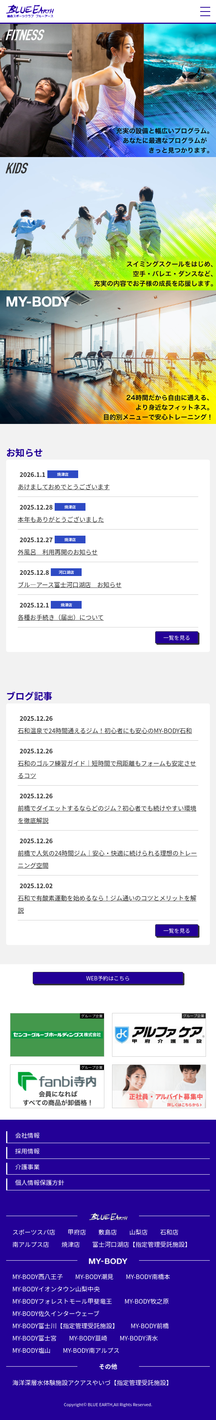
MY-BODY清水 (139, 1337)
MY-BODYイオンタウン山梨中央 (56, 1288)
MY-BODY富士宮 (34, 1337)
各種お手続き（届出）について (61, 617)
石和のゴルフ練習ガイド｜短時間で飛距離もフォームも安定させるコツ (107, 769)
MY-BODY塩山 (31, 1350)
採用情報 (27, 1151)
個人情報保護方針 (39, 1182)
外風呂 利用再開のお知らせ (58, 551)
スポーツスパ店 (33, 1231)
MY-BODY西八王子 (37, 1276)
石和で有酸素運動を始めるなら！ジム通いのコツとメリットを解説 (107, 904)
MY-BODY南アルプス (91, 1350)
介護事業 (27, 1166)
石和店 (169, 1231)
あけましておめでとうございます (64, 486)
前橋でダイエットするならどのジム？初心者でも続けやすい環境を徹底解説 (107, 814)
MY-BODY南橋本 (148, 1276)
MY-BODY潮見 (94, 1276)
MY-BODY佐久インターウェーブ (55, 1313)
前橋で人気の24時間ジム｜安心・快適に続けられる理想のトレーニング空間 (107, 859)
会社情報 (27, 1135)
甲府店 (77, 1231)
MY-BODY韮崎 (88, 1337)
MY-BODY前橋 (150, 1325)
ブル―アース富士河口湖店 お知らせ (70, 584)
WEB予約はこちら (108, 978)
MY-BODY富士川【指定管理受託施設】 (65, 1325)
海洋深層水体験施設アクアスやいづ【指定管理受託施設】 (92, 1382)
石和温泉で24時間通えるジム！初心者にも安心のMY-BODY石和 (105, 730)
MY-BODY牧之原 (146, 1301)
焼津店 (71, 1244)
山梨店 (138, 1231)
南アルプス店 (30, 1244)
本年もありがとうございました (61, 519)
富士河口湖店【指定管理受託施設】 (141, 1244)
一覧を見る (176, 637)
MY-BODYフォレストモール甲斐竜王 (62, 1301)
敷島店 (108, 1231)
